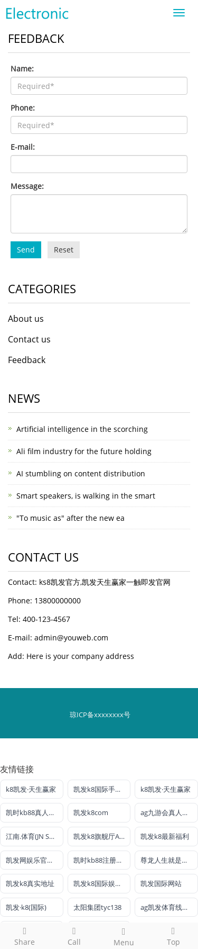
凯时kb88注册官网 (101, 860)
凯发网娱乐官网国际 (34, 860)
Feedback (26, 360)
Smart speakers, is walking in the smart (85, 496)
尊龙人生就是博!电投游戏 (169, 860)
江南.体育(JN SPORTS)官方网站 (34, 836)
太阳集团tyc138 (97, 907)
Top (173, 935)
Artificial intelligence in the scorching (82, 429)
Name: (22, 69)
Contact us (29, 339)
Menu (124, 935)
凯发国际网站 (161, 883)
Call (74, 935)
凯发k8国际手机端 (101, 789)
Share (25, 935)
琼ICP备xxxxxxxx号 (100, 714)
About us (26, 318)
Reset (63, 250)
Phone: (23, 108)
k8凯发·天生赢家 (31, 789)
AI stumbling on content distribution (80, 473)
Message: (27, 186)
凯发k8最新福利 (164, 836)
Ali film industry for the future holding (84, 451)
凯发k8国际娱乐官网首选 (102, 883)
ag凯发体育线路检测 (169, 907)
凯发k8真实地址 (30, 883)
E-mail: (23, 147)
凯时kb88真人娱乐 (34, 812)
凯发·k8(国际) (26, 907)
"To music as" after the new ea (70, 518)
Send (26, 250)
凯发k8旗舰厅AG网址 (102, 836)
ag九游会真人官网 (168, 812)
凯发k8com (90, 812)
